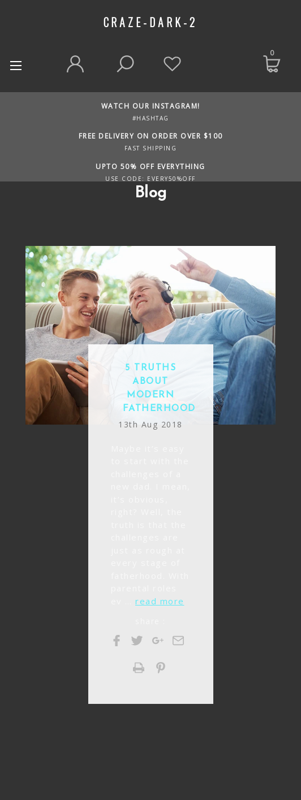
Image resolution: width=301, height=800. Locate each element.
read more (159, 601)
